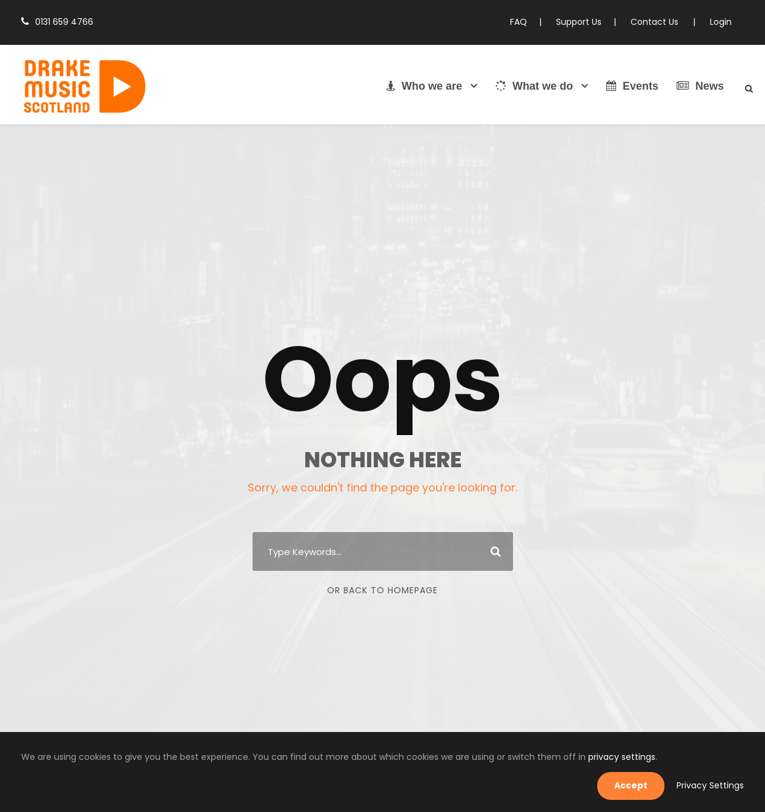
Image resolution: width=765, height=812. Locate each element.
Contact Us (660, 22)
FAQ (529, 22)
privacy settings (547, 785)
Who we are (424, 86)
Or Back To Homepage (382, 590)
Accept (640, 785)
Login (721, 22)
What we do (534, 86)
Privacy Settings (713, 785)
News (700, 86)
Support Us (587, 22)
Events (632, 86)
